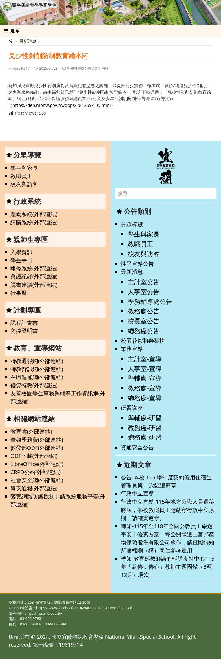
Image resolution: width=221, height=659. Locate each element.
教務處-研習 (145, 427)
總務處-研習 (145, 437)
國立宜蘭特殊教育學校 (42, 12)
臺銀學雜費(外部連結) (36, 439)
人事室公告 (144, 291)
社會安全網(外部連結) (36, 480)
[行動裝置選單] (12, 30)
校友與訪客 (24, 184)
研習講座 (132, 407)
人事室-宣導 (145, 368)
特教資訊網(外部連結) (36, 368)
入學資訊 (21, 252)
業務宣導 (132, 348)
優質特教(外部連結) (34, 385)
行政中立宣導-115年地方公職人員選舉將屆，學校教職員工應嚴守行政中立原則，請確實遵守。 (167, 509)
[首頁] (11, 41)
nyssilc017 (21, 68)
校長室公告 (144, 320)
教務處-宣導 (145, 387)
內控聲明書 (24, 330)
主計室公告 (144, 281)
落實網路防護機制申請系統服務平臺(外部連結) (58, 500)
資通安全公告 (137, 447)
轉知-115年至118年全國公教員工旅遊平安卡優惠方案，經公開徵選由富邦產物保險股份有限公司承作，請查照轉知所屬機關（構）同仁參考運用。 (167, 538)
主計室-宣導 (145, 358)
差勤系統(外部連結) (34, 214)
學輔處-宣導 (145, 378)
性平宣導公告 (137, 263)
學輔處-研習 (145, 417)
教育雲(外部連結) (31, 431)
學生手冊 (21, 260)
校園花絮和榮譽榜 (143, 340)
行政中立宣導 (137, 493)
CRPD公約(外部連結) (35, 472)
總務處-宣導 (145, 397)
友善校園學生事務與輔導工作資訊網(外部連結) (58, 397)
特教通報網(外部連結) (36, 360)
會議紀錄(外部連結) (34, 276)
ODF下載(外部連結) (34, 455)
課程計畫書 (24, 322)
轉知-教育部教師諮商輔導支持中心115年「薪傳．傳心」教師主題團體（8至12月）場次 (167, 566)
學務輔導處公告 (79, 68)
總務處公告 (144, 330)
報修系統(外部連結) (34, 268)
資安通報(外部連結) (34, 488)
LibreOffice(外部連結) (36, 463)
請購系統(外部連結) (34, 222)
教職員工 (21, 175)
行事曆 (18, 292)
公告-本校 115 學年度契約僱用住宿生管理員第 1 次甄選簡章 (166, 481)
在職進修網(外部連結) (36, 377)
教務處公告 (144, 310)
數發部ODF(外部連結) (36, 447)
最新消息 (101, 68)
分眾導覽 (132, 224)
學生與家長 (24, 167)
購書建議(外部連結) (34, 284)
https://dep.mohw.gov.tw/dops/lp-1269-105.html (61, 105)
